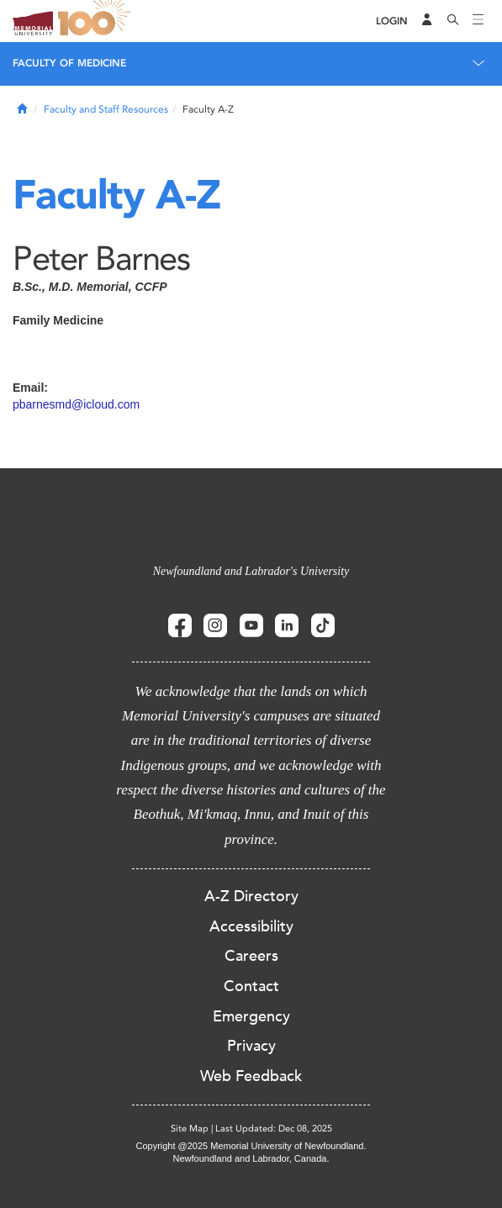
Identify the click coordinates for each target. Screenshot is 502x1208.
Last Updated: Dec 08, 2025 (273, 1128)
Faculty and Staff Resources (106, 109)
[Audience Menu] (427, 21)
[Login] (392, 21)
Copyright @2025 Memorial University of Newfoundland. (250, 1146)
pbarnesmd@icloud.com (76, 404)
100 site (97, 21)
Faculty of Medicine (69, 63)
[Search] (453, 21)
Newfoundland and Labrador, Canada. (251, 1158)
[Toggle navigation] (478, 21)
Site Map (190, 1128)
